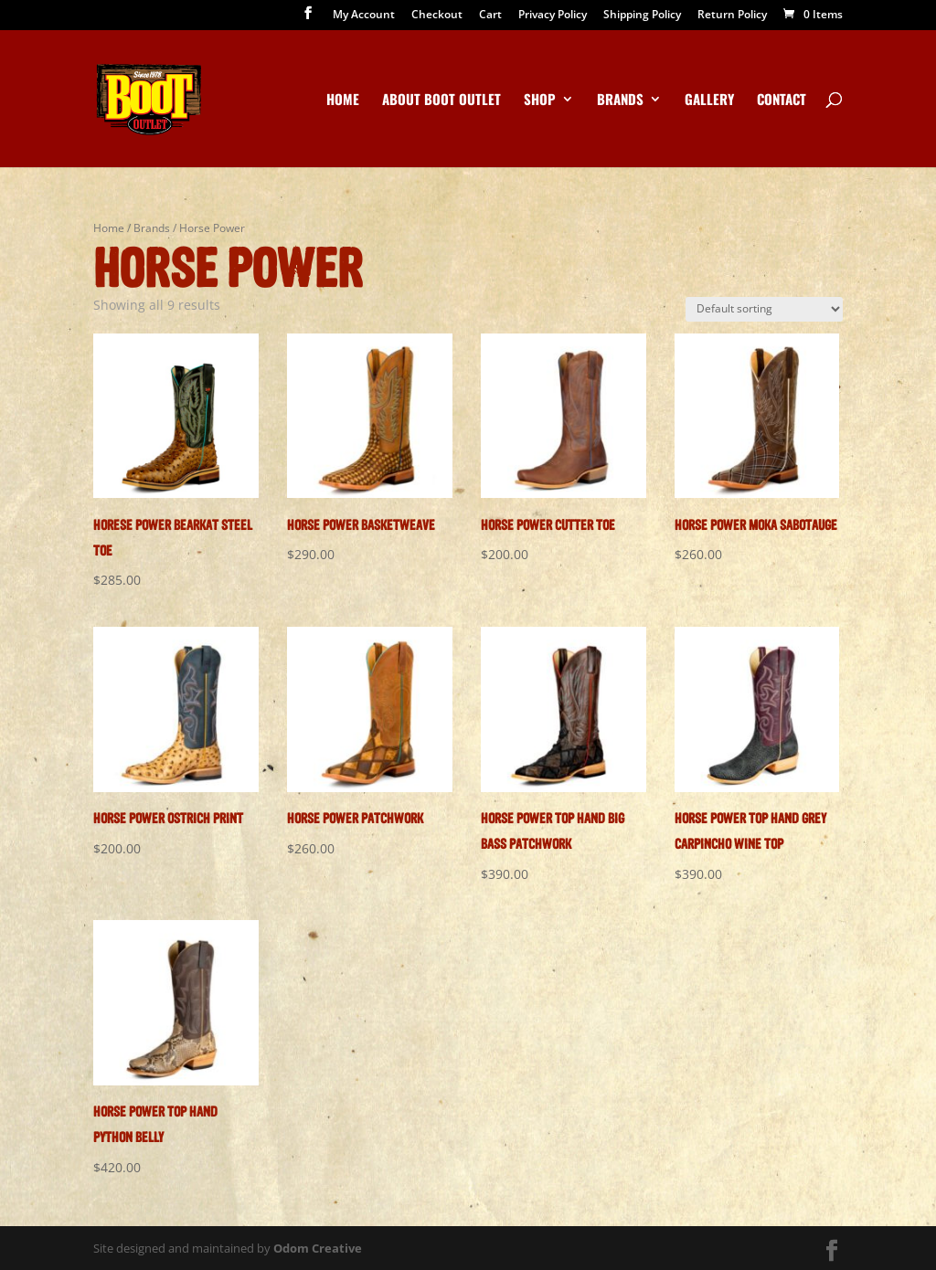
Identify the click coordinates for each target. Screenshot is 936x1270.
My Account (364, 15)
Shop (540, 100)
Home (342, 100)
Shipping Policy (642, 15)
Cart (490, 15)
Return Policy (732, 15)
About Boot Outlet (441, 100)
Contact (781, 100)
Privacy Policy (552, 15)
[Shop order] (764, 309)
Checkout (437, 15)
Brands (620, 100)
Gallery (709, 100)
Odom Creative (317, 1248)
